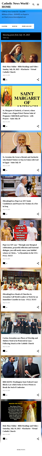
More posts (21, 449)
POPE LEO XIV (26, 26)
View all (6, 38)
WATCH (14, 26)
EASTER (4, 26)
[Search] (33, 4)
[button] (38, 79)
